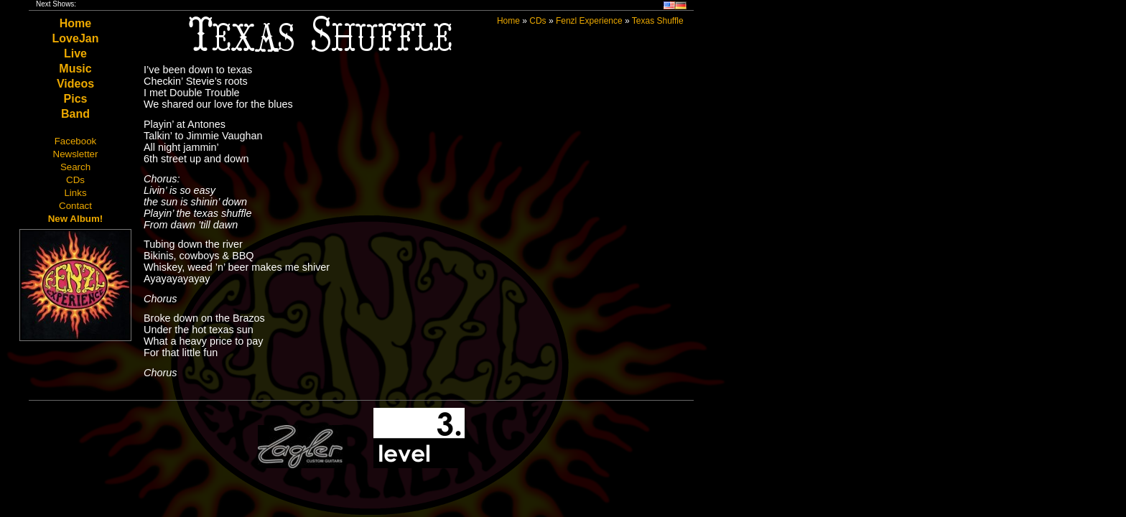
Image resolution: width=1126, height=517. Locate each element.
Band (75, 114)
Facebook (76, 141)
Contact (75, 205)
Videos (75, 84)
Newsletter (75, 154)
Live (75, 53)
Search (75, 167)
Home (75, 23)
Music (75, 68)
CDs (75, 179)
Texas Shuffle (658, 21)
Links (75, 192)
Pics (76, 99)
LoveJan (75, 38)
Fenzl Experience (589, 21)
